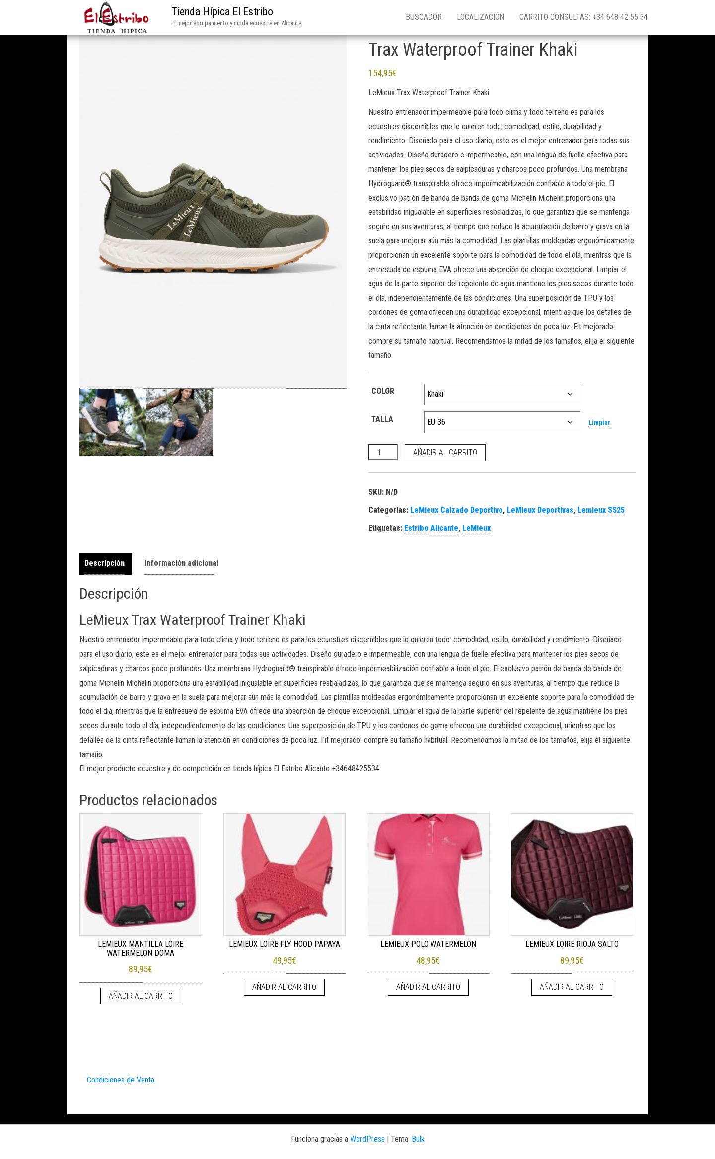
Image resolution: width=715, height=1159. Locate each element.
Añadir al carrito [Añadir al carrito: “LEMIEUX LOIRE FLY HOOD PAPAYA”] (284, 987)
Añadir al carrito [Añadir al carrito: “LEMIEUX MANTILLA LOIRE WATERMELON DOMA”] (141, 996)
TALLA (382, 419)
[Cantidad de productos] (382, 452)
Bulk (418, 1139)
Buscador (424, 17)
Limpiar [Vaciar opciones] (599, 422)
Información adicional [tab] (181, 563)
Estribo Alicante (431, 528)
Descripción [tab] (104, 563)
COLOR (382, 391)
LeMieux (476, 528)
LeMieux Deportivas (540, 510)
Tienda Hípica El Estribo (222, 11)
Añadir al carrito (445, 452)
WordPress (367, 1139)
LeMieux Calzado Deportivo (456, 510)
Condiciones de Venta (120, 1079)
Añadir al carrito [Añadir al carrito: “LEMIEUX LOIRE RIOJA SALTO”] (572, 987)
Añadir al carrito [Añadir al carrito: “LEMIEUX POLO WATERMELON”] (428, 987)
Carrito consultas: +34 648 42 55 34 (583, 17)
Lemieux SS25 (601, 510)
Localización (480, 17)
